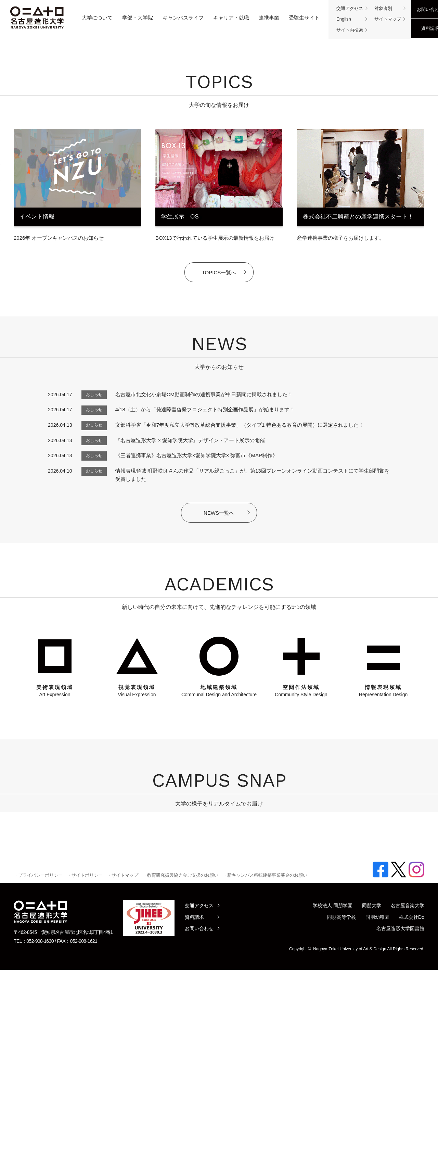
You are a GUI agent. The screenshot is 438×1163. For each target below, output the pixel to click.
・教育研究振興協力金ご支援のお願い (180, 1068)
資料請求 (194, 1110)
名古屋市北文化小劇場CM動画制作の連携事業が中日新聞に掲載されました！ (204, 577)
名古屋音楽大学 (407, 1098)
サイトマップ (387, 19)
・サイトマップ (122, 1068)
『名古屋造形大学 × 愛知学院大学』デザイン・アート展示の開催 (190, 623)
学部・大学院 (137, 18)
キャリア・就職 (231, 18)
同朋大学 (371, 1098)
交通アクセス (349, 8)
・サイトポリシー (85, 1068)
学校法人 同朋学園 (332, 1098)
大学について (97, 18)
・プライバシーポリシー (38, 1068)
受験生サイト (304, 18)
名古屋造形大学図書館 (400, 1121)
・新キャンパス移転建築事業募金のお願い (265, 1068)
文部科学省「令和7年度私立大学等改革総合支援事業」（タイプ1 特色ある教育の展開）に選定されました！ (239, 608)
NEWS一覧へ (219, 696)
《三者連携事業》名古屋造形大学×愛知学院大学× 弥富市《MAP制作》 (196, 638)
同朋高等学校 (341, 1110)
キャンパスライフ (183, 18)
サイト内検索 (349, 30)
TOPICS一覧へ (219, 455)
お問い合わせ (199, 1121)
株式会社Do (411, 1110)
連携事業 (269, 18)
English (343, 19)
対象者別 (383, 8)
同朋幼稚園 (377, 1110)
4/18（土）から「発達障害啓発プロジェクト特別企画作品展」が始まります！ (205, 592)
